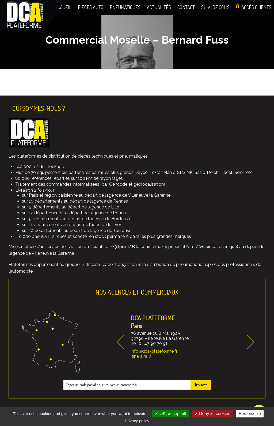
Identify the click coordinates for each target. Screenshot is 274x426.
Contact (186, 7)
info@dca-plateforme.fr (154, 351)
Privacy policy (137, 421)
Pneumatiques (125, 7)
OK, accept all (170, 413)
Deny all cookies (212, 413)
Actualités (159, 7)
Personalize (250, 413)
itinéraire (139, 356)
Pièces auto (90, 7)
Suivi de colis (215, 7)
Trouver (201, 384)
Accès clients (256, 7)
